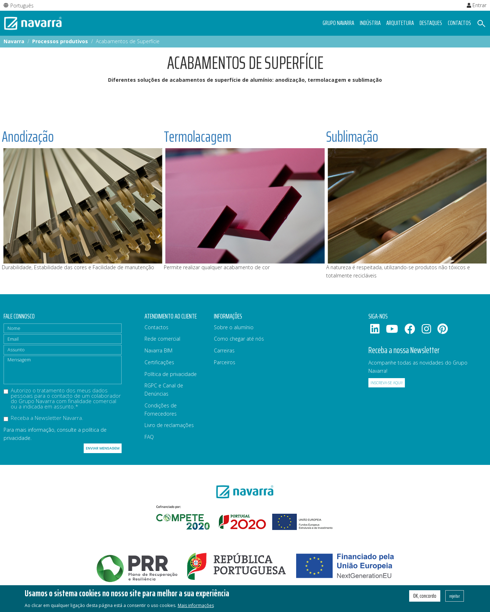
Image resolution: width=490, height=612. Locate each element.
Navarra (14, 41)
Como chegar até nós (239, 338)
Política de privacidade (170, 374)
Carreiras (224, 350)
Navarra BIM (158, 350)
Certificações (159, 362)
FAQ (149, 436)
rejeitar (454, 598)
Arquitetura (400, 23)
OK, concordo (424, 598)
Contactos (459, 23)
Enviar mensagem (102, 448)
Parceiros (224, 362)
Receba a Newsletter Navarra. (43, 418)
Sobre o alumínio (234, 327)
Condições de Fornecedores (160, 409)
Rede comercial (162, 338)
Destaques (431, 23)
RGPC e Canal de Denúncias (163, 389)
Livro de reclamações (169, 425)
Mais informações (196, 608)
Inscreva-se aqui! (387, 382)
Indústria (370, 23)
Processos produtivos (60, 41)
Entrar (476, 5)
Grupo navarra (338, 23)
